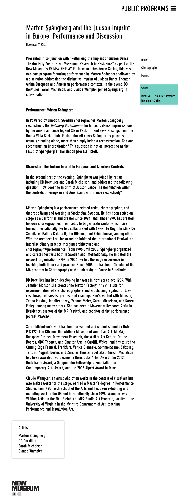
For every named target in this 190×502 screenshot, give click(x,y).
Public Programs (144, 8)
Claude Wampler (30, 451)
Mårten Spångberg (32, 435)
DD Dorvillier (28, 440)
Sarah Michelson (30, 445)
